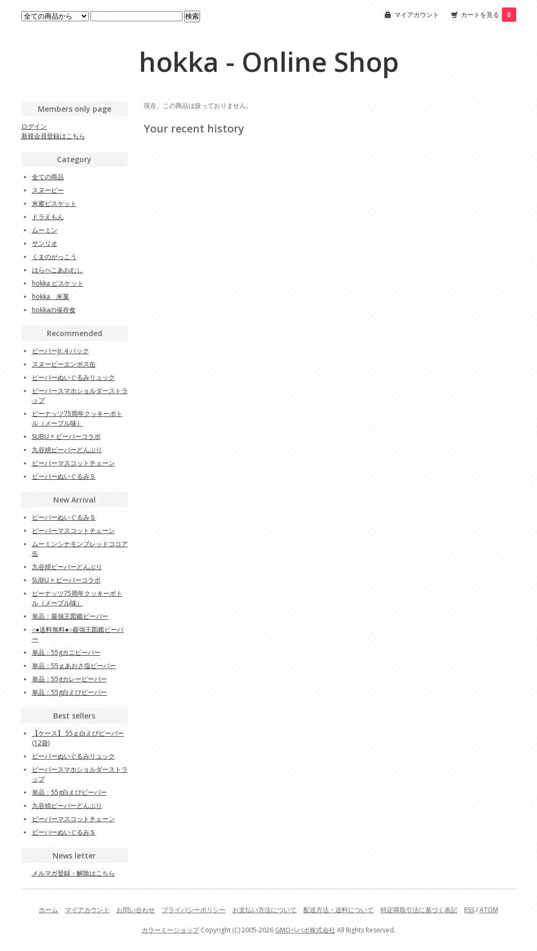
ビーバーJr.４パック (60, 350)
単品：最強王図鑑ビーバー (70, 616)
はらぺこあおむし (57, 269)
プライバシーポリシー (194, 909)
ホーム (48, 909)
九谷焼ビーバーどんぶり (67, 449)
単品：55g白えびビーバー (69, 692)
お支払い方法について (264, 909)
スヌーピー (48, 190)
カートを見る (488, 14)
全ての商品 (48, 176)
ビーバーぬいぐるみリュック (73, 377)
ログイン (34, 126)
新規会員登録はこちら (53, 135)
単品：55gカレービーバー (69, 678)
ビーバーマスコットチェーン (73, 463)
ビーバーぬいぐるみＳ (64, 476)
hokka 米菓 (50, 296)
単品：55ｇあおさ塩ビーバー (74, 665)
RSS (469, 909)
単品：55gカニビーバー (66, 652)
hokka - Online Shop (269, 62)
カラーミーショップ (170, 930)
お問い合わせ (136, 909)
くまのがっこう (54, 256)
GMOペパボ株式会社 (305, 930)
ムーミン (44, 230)
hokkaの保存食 (54, 309)
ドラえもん (48, 216)
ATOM (489, 909)
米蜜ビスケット (54, 203)
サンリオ (44, 243)
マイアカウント (416, 14)
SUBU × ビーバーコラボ (66, 436)
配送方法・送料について (338, 909)
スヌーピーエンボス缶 (64, 364)
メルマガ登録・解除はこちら (73, 873)
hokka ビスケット (58, 283)
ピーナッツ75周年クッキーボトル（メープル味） (77, 418)
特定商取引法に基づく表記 (419, 909)
